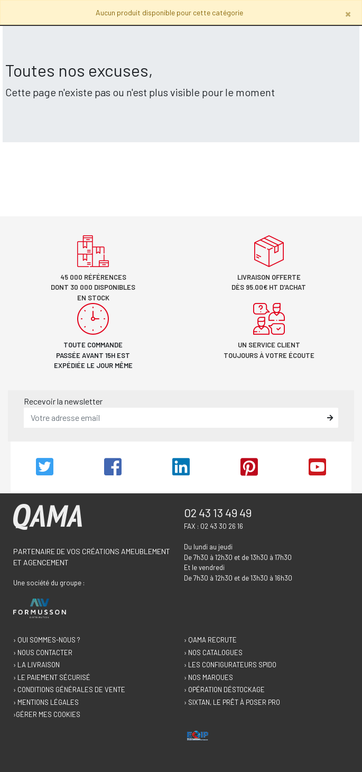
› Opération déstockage (224, 689)
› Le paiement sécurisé (51, 677)
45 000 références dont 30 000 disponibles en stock (93, 287)
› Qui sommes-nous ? (46, 640)
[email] (173, 418)
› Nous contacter (42, 652)
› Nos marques (208, 677)
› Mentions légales (46, 702)
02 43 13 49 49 (218, 512)
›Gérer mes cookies (46, 714)
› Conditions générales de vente (69, 689)
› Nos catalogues (213, 652)
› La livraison (36, 664)
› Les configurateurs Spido (230, 664)
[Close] (348, 13)
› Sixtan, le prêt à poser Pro (232, 702)
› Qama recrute (210, 640)
